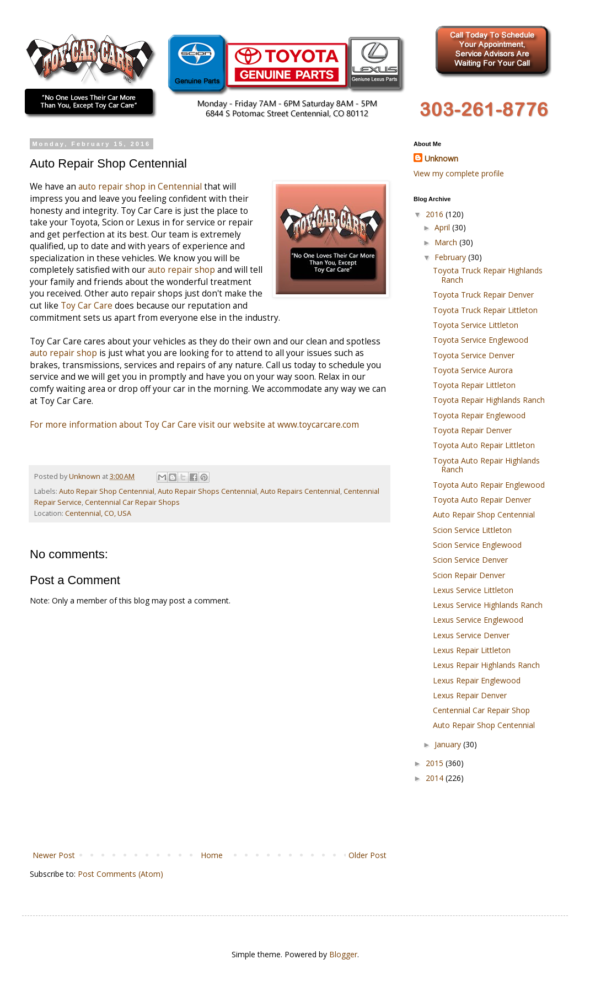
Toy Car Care (88, 305)
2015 (436, 763)
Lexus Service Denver (471, 635)
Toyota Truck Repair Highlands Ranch (488, 275)
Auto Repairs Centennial (300, 491)
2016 (436, 214)
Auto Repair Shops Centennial (207, 491)
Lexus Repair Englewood (477, 680)
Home (212, 855)
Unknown (441, 158)
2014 (436, 778)
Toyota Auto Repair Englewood (489, 484)
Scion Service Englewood (477, 545)
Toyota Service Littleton (475, 325)
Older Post (367, 855)
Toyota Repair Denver (472, 430)
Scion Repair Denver (469, 575)
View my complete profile (459, 173)
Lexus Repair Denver (470, 695)
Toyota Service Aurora (473, 370)
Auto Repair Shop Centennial (106, 491)
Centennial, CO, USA (98, 513)
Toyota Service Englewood (480, 340)
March (447, 242)
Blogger (343, 954)
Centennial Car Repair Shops (132, 502)
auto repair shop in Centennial (140, 186)
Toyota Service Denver (473, 355)
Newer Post (54, 855)
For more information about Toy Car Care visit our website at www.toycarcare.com (194, 424)
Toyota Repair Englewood (479, 415)
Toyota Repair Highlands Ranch (489, 400)
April (443, 227)
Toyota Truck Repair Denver (483, 294)
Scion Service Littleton (472, 530)
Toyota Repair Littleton (474, 385)
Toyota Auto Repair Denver (482, 499)
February (451, 257)
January (449, 744)
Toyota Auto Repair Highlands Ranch (486, 465)
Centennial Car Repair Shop (481, 710)
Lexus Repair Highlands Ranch (486, 665)
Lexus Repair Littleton (472, 650)
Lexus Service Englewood (478, 620)
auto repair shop (181, 270)
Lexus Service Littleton (473, 590)
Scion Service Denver (470, 559)
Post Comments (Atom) (120, 874)
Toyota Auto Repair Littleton (484, 445)
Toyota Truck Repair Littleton (485, 310)
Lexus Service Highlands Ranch (488, 605)
